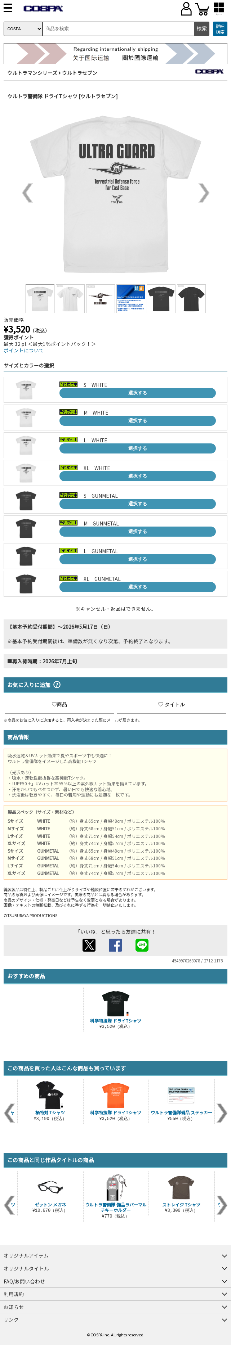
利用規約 (14, 1293)
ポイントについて (24, 350)
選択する (137, 393)
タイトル (171, 704)
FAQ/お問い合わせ (24, 1281)
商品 (59, 704)
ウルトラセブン (79, 72)
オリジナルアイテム (26, 1255)
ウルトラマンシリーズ (32, 72)
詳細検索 (220, 29)
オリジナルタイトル (26, 1268)
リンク (11, 1319)
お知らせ (14, 1306)
